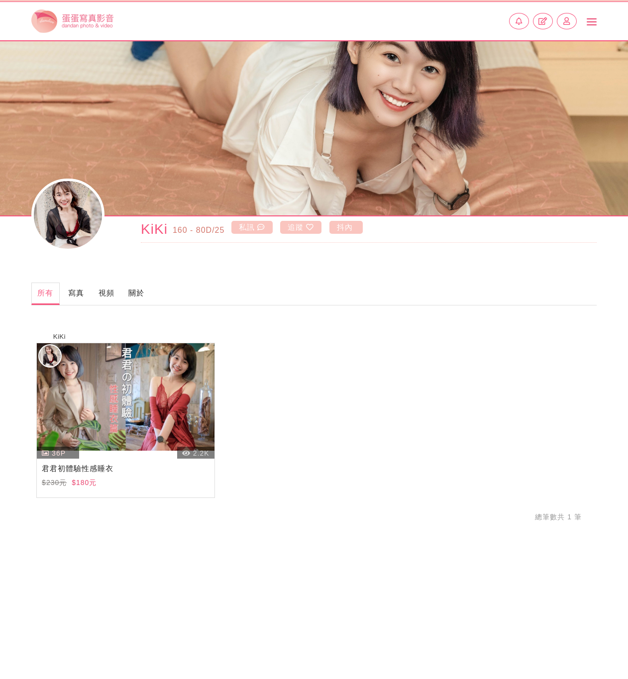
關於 (177, 294)
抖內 (346, 226)
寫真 (93, 294)
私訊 (251, 226)
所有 (51, 294)
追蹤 (301, 226)
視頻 (135, 294)
